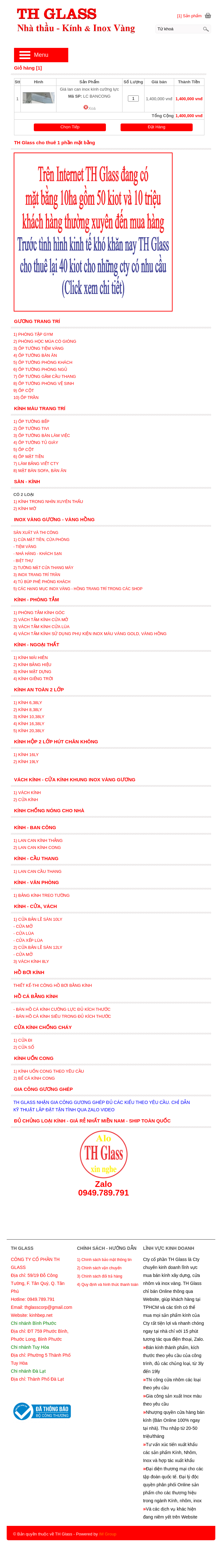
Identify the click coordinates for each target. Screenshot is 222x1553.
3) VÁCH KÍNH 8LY (31, 961)
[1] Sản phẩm (189, 15)
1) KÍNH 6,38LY (28, 702)
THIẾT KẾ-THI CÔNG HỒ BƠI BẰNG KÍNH (52, 985)
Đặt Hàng (157, 126)
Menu (41, 55)
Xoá (89, 108)
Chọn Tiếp (69, 126)
